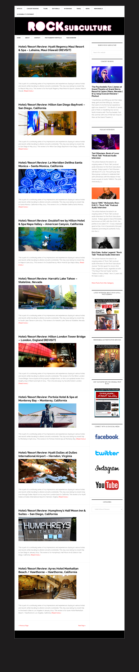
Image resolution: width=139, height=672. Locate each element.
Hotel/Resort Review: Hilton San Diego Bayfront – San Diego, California (51, 109)
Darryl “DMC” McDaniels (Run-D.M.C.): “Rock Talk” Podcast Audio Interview (105, 205)
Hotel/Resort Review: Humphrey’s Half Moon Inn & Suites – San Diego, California (50, 534)
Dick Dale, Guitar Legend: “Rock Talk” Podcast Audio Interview (107, 253)
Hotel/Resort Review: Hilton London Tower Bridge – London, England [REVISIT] (49, 350)
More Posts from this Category (103, 283)
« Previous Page (23, 653)
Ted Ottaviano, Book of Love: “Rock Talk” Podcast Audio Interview (105, 155)
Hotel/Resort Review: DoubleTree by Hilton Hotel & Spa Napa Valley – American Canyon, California (49, 230)
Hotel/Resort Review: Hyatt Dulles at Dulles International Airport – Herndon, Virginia (50, 473)
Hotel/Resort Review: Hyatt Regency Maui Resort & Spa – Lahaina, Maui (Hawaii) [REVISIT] (49, 49)
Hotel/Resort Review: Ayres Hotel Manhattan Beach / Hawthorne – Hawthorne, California (46, 596)
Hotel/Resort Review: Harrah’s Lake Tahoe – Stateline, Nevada (48, 290)
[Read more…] (28, 94)
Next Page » (82, 653)
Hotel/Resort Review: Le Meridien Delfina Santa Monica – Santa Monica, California (49, 169)
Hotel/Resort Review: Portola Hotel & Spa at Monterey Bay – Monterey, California (49, 414)
